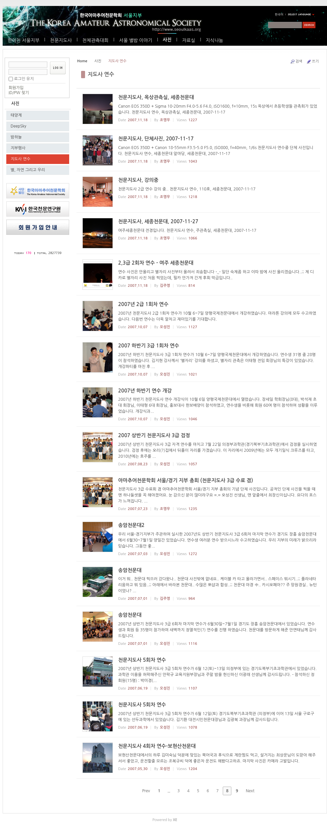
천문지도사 (61, 40)
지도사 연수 (20, 159)
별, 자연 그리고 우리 (28, 170)
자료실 (188, 40)
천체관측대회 (95, 40)
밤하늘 (16, 137)
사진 (167, 39)
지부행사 (18, 148)
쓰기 (312, 61)
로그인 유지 (24, 79)
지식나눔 (214, 40)
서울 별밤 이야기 (135, 40)
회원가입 (16, 88)
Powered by (164, 820)
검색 (296, 61)
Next (252, 791)
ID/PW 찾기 (19, 93)
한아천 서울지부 (23, 40)
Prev (143, 791)
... (168, 791)
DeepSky (18, 126)
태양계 (16, 115)
